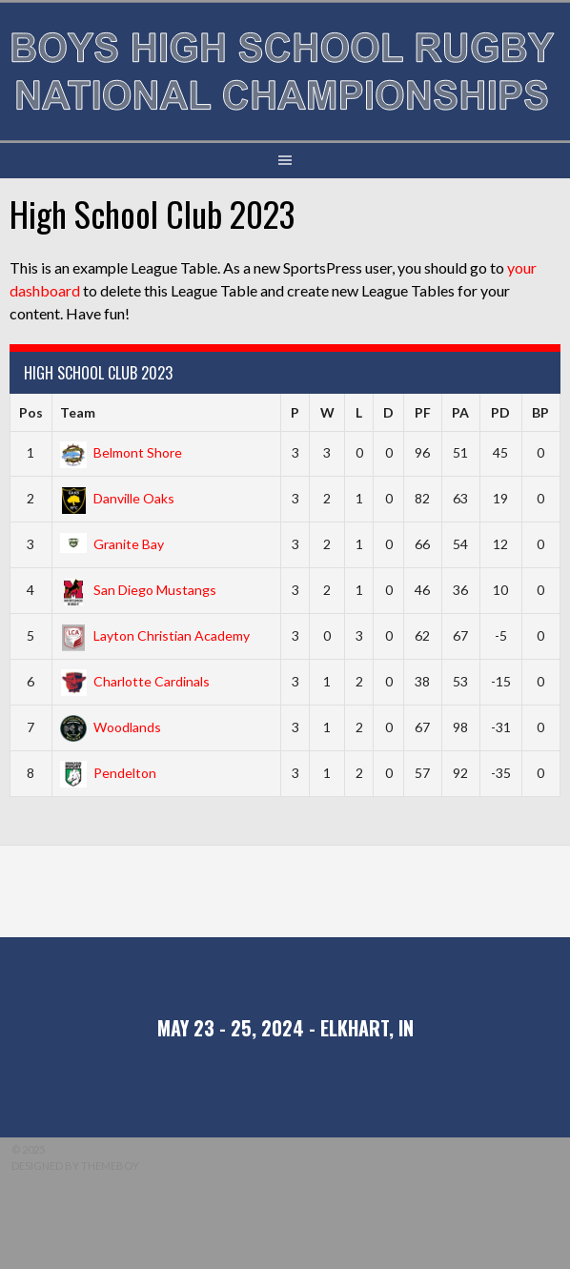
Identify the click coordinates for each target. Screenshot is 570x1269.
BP (540, 412)
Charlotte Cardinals (135, 681)
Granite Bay (112, 544)
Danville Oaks (117, 498)
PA (460, 412)
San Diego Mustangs (138, 590)
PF (423, 412)
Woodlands (110, 727)
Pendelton (108, 773)
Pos (31, 412)
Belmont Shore (121, 452)
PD (500, 412)
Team (77, 412)
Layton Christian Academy (155, 635)
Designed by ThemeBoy (75, 1165)
